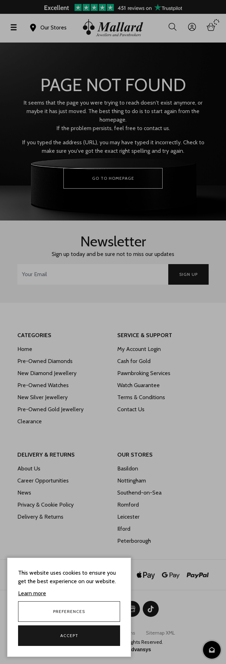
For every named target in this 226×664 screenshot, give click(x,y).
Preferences (69, 611)
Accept (69, 635)
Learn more (32, 593)
